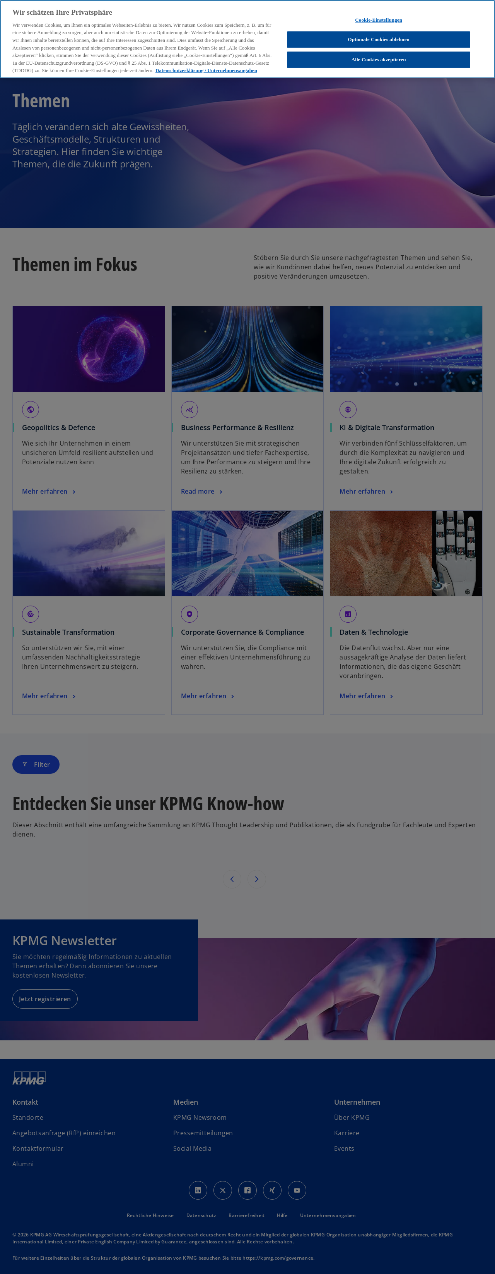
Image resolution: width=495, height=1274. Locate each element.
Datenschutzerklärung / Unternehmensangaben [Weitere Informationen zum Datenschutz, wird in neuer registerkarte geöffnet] (206, 70)
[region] (247, 39)
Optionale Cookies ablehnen (378, 39)
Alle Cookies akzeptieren (379, 59)
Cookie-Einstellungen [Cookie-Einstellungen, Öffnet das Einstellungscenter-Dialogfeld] (378, 20)
